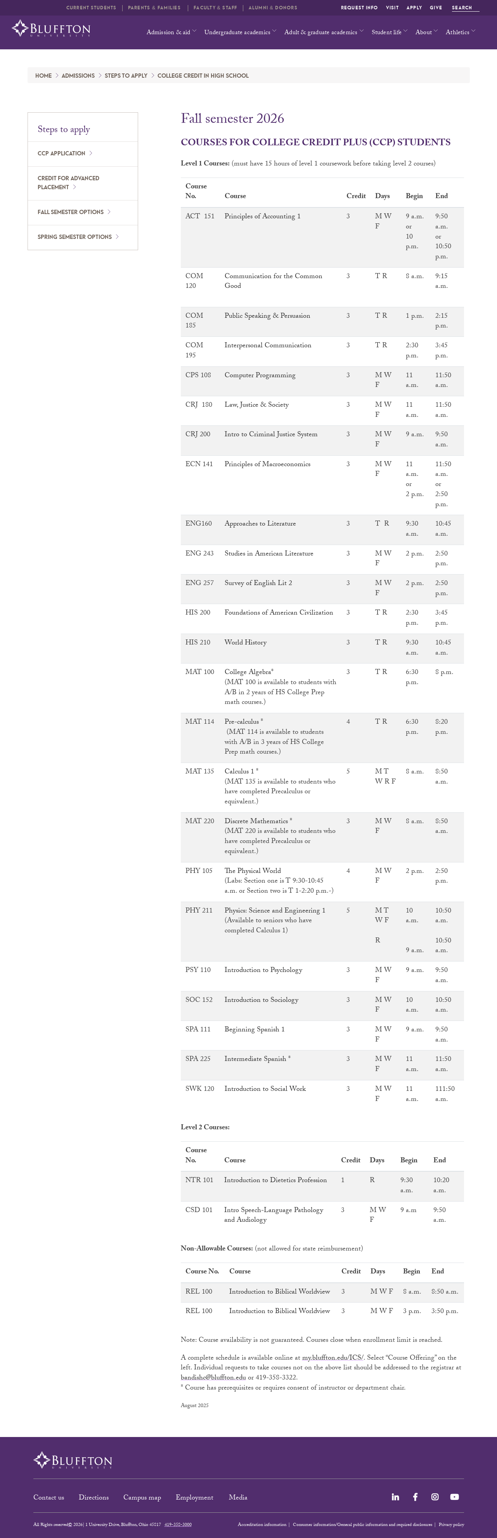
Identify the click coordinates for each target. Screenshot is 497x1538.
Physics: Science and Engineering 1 (275, 912)
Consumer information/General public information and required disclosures (362, 1525)
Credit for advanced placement (68, 183)
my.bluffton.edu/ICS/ (333, 1359)
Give (436, 7)
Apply (414, 7)
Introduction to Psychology (263, 971)
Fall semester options (71, 212)
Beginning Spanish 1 (255, 1030)
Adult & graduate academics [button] (320, 33)
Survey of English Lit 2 (258, 584)
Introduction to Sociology (261, 1001)
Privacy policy (451, 1525)
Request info (359, 7)
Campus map (142, 1499)
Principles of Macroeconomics (267, 465)
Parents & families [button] (155, 7)
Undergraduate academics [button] (237, 33)
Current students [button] (91, 7)
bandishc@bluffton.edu (213, 1379)
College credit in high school (203, 76)
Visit (392, 7)
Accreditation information (262, 1525)
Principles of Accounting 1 (263, 217)
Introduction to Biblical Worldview (279, 1293)
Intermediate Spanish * (258, 1060)
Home (43, 76)
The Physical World (254, 872)
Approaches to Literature (260, 525)
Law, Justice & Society (257, 406)
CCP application (61, 154)
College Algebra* (249, 673)
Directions (94, 1499)
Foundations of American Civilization (279, 614)
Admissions (78, 76)
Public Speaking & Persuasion (267, 317)
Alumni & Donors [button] (273, 7)
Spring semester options (75, 237)
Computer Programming (260, 376)
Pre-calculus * (244, 723)
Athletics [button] (457, 33)
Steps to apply (126, 76)
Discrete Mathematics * (258, 822)
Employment (195, 1499)
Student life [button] (387, 33)
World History (246, 643)
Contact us (48, 1499)
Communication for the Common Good (273, 282)
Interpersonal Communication (268, 346)
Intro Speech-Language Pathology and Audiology (273, 1216)
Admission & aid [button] (168, 33)
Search (466, 7)
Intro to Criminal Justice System (271, 435)
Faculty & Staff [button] (215, 7)
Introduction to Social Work (265, 1090)
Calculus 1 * (241, 772)
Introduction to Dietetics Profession (275, 1181)
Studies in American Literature (269, 555)
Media (239, 1499)
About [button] (424, 33)
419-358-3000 (178, 1525)
